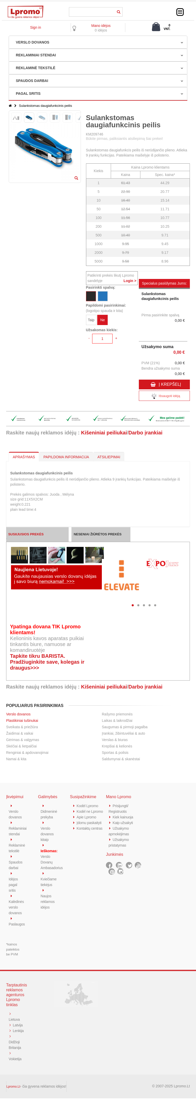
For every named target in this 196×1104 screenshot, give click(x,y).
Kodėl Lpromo (88, 806)
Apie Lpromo (87, 822)
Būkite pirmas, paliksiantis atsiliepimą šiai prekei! (124, 139)
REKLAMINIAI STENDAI (36, 55)
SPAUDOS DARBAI (32, 81)
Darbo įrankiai (145, 432)
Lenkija (14, 1036)
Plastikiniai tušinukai (22, 720)
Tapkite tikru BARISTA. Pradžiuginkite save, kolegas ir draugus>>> (47, 662)
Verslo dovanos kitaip (48, 834)
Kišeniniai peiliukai (104, 432)
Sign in (35, 27)
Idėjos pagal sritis (13, 884)
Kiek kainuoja (123, 817)
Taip (91, 320)
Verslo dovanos (18, 714)
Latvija (18, 1025)
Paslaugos (17, 924)
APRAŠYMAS (24, 457)
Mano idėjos (101, 26)
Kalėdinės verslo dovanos (17, 907)
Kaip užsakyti (123, 822)
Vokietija (15, 1064)
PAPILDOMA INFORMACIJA (66, 457)
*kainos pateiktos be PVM (12, 949)
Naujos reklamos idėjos (48, 901)
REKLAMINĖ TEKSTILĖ (35, 68)
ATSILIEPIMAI (108, 457)
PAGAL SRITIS (28, 93)
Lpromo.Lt (13, 1092)
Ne (102, 320)
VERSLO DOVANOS (32, 42)
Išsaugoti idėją (164, 396)
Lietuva (14, 1019)
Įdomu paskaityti (90, 828)
